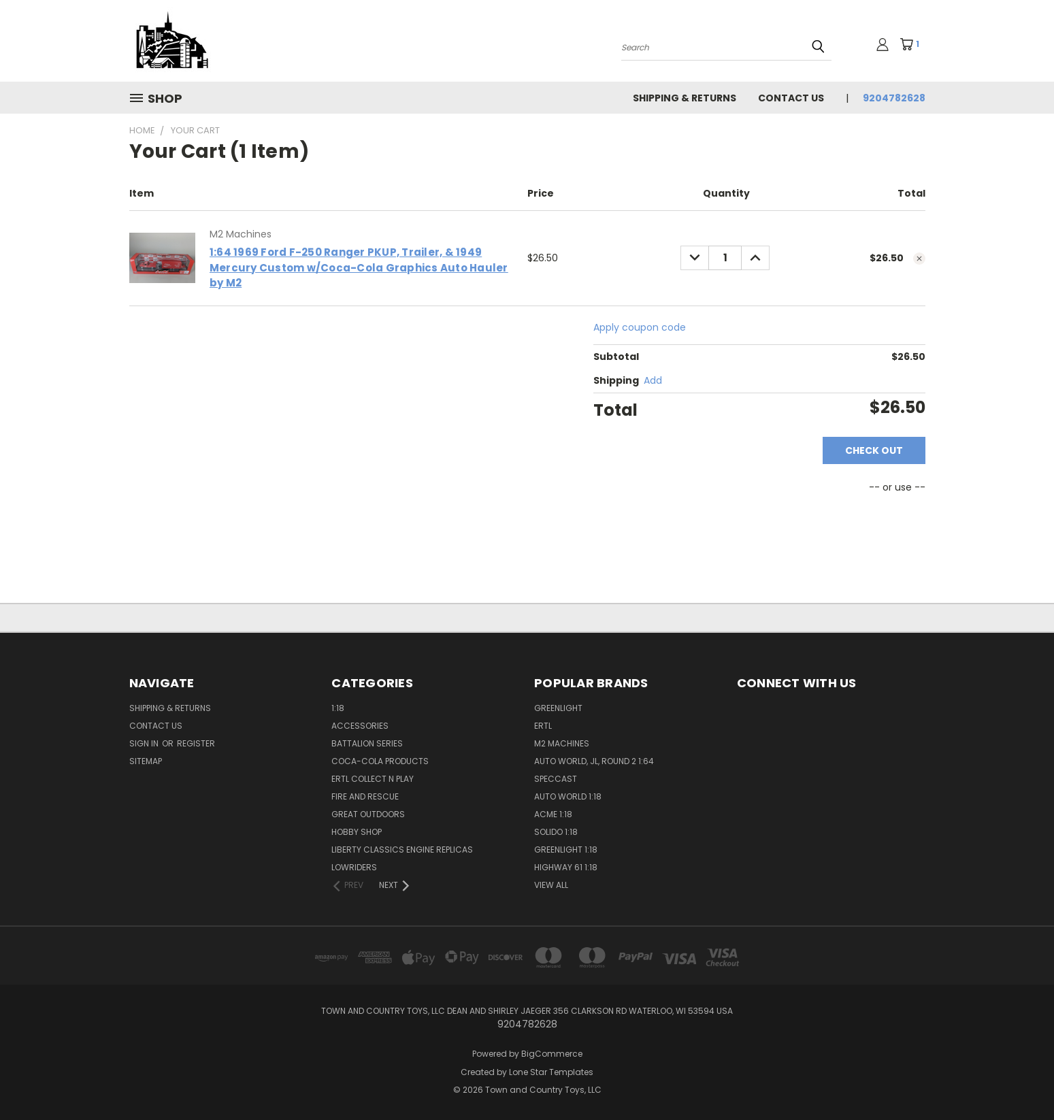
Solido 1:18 (556, 832)
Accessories (360, 725)
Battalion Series (367, 743)
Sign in (145, 743)
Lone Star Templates (551, 1072)
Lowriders (354, 867)
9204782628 (894, 98)
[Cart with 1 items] (914, 44)
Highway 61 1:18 (565, 867)
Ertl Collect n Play (372, 779)
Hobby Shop (356, 832)
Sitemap (145, 761)
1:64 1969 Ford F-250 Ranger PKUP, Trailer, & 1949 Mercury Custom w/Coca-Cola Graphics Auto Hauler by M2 (359, 267)
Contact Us (791, 98)
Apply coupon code (639, 327)
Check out (874, 450)
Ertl (543, 725)
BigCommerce (551, 1053)
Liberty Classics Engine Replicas (402, 849)
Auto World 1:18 (568, 796)
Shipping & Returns (684, 98)
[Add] (653, 381)
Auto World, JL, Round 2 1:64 (594, 761)
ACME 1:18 (553, 814)
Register (196, 743)
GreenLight (558, 708)
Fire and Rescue (365, 796)
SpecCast (555, 779)
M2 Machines (561, 743)
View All (551, 885)
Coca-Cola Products (380, 761)
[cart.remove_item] (919, 258)
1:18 (337, 708)
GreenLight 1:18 (565, 849)
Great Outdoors (368, 814)
